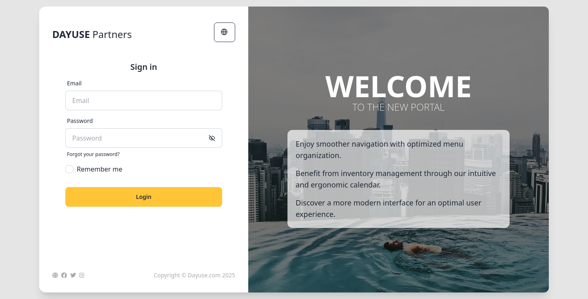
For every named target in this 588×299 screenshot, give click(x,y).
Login (143, 197)
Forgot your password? (93, 154)
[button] (224, 32)
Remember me (93, 169)
